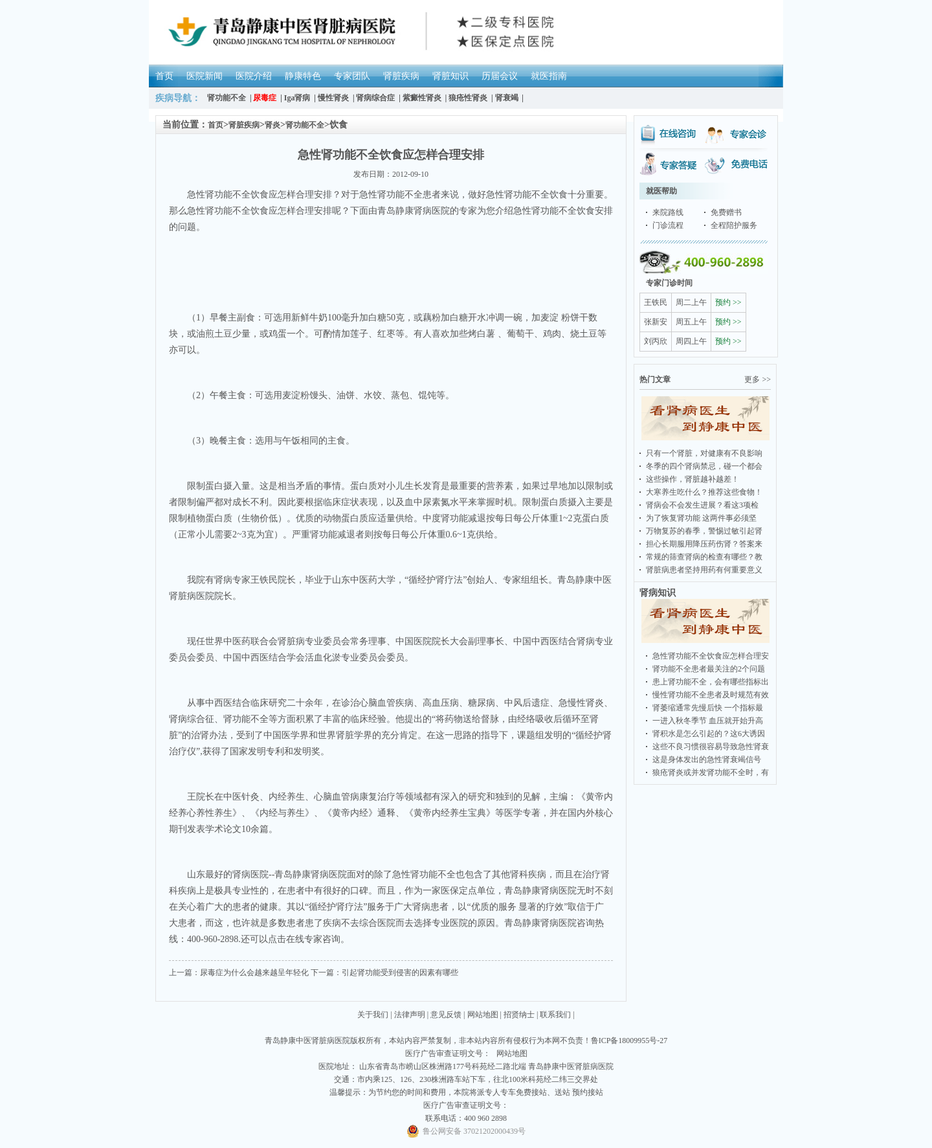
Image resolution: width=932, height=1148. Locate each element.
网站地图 (482, 1014)
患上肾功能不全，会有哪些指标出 (710, 681)
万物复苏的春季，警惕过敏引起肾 (704, 530)
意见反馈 (445, 1014)
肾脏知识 (450, 76)
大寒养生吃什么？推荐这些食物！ (704, 492)
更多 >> (757, 379)
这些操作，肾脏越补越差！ (692, 479)
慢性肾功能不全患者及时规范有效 (710, 694)
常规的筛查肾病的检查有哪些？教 (704, 556)
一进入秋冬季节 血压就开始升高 (707, 720)
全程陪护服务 (734, 225)
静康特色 (303, 76)
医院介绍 (254, 76)
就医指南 (549, 76)
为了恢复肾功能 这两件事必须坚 (701, 518)
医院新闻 (204, 76)
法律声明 (409, 1014)
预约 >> (728, 302)
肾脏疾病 (401, 76)
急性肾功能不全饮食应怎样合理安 (710, 655)
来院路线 (667, 212)
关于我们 (372, 1014)
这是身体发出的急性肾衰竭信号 (706, 759)
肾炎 (272, 124)
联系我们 (555, 1014)
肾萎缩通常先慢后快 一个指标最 (707, 707)
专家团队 (352, 76)
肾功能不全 (304, 124)
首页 (164, 76)
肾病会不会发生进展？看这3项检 (702, 505)
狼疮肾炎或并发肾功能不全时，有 (710, 772)
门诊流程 (667, 225)
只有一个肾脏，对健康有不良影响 (704, 453)
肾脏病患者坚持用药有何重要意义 (704, 569)
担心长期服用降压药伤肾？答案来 (704, 543)
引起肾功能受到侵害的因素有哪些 (400, 972)
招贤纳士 (519, 1014)
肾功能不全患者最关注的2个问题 (708, 668)
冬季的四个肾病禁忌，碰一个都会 (704, 466)
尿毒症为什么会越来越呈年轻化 (254, 972)
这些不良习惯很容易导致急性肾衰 (710, 746)
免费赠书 (726, 212)
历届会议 (500, 76)
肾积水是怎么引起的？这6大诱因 (708, 733)
